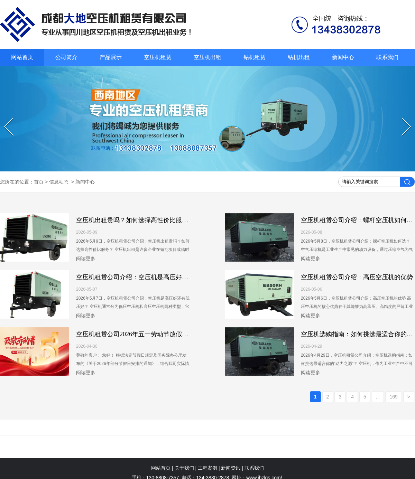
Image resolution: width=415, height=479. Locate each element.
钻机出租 (299, 57)
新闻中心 (343, 57)
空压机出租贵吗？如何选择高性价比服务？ (135, 220)
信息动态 (58, 182)
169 (393, 397)
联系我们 (387, 57)
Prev (5, 118)
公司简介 (66, 57)
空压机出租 (207, 57)
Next (403, 118)
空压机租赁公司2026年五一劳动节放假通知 (135, 334)
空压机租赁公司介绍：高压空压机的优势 (357, 277)
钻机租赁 (254, 57)
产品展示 (111, 57)
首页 (39, 182)
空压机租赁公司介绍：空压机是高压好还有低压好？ (147, 277)
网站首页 (22, 57)
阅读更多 (85, 258)
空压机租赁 (158, 57)
